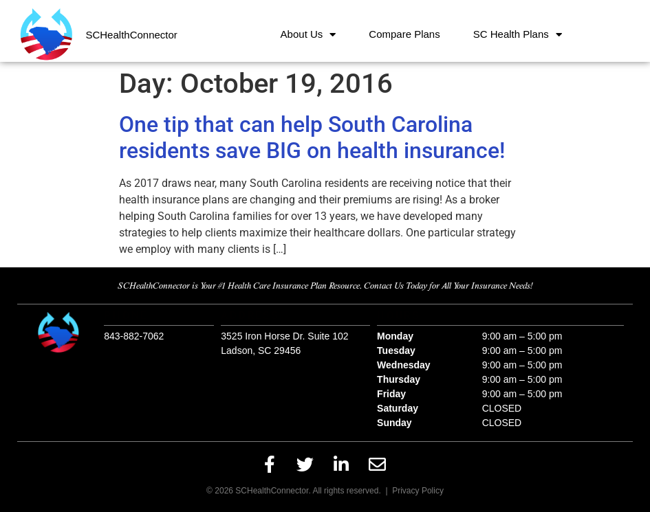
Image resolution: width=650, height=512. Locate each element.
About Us (308, 35)
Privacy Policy (418, 491)
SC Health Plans (517, 35)
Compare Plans (404, 34)
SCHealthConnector (131, 35)
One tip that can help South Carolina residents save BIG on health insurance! (312, 137)
